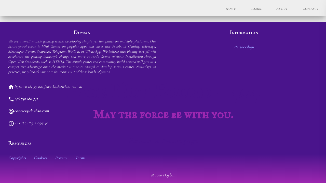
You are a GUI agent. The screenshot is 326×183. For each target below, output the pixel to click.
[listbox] (163, 158)
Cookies (40, 157)
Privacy (61, 157)
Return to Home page (163, 140)
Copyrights (17, 157)
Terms (80, 157)
